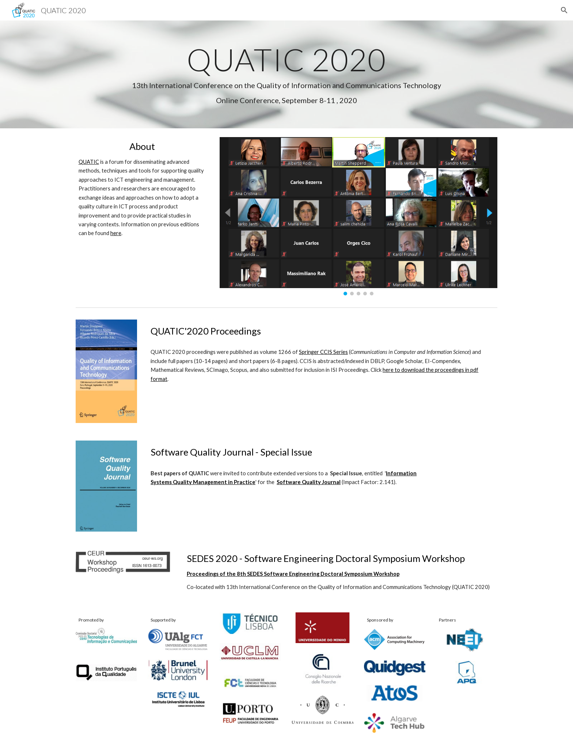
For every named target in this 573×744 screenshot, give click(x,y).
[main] (286, 74)
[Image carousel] (358, 216)
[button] (564, 10)
